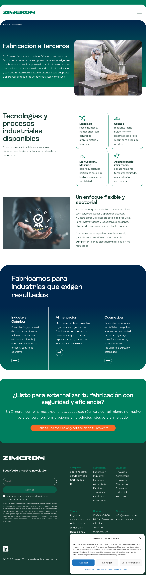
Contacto (121, 511)
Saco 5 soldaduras (80, 519)
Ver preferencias (131, 562)
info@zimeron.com (126, 515)
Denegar (107, 562)
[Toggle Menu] (139, 12)
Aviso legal (124, 569)
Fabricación (99, 468)
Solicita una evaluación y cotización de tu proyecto (73, 428)
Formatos (121, 496)
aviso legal (30, 496)
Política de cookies (92, 569)
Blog (73, 484)
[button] (140, 538)
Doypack (75, 515)
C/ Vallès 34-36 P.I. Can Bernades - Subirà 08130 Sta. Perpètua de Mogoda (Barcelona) (103, 527)
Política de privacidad (110, 569)
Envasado (121, 468)
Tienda (73, 511)
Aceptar (83, 562)
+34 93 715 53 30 (125, 519)
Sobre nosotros (78, 472)
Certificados (77, 480)
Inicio (5, 24)
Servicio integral (79, 476)
